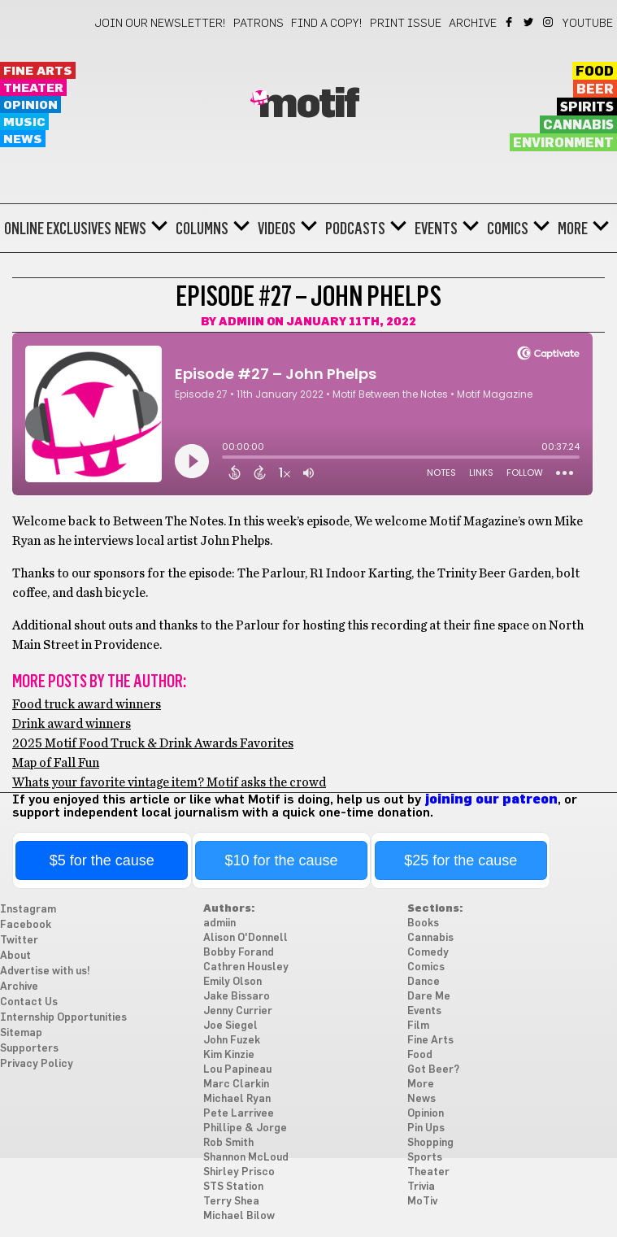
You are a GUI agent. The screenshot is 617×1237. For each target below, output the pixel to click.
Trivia (421, 1187)
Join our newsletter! (160, 23)
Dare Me (428, 996)
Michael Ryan (237, 1099)
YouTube (588, 23)
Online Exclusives (57, 228)
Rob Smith (228, 1143)
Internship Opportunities (63, 1018)
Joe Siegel (230, 1026)
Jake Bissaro (236, 996)
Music (24, 122)
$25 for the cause (460, 860)
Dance (423, 982)
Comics (507, 228)
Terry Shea (231, 1201)
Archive (473, 23)
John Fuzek (231, 1040)
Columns (202, 228)
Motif (308, 105)
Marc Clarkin (236, 1084)
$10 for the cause (280, 860)
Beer (595, 89)
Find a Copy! (327, 23)
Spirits (587, 107)
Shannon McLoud (246, 1157)
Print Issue (405, 23)
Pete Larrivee (238, 1114)
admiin (241, 322)
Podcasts (355, 228)
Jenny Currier (237, 1011)
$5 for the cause (102, 860)
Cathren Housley (246, 967)
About (15, 956)
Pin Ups (426, 1128)
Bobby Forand (238, 952)
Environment (563, 143)
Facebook (510, 22)
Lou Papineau (237, 1070)
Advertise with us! (45, 971)
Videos (277, 228)
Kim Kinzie (228, 1055)
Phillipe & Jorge (245, 1128)
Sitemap (21, 1033)
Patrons (258, 23)
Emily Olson (232, 982)
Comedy (428, 952)
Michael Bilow (239, 1216)
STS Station (233, 1187)
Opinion (30, 105)
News (22, 139)
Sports (424, 1157)
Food (595, 71)
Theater (33, 88)
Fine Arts (37, 71)
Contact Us (29, 1002)
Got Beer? (433, 1070)
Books (423, 923)
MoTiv (422, 1201)
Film (418, 1026)
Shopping (430, 1143)
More (573, 228)
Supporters (29, 1048)
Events (436, 228)
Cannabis (578, 125)
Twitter (530, 22)
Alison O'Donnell (245, 938)
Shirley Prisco (239, 1172)
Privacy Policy (36, 1064)
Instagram (549, 22)
